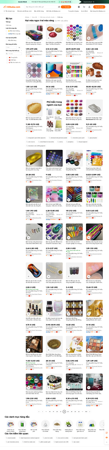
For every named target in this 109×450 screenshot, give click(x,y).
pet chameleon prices (12, 442)
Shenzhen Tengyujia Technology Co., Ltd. (94, 366)
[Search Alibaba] (41, 7)
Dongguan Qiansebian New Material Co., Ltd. (74, 216)
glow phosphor (92, 138)
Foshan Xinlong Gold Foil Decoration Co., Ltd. (54, 366)
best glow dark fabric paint (79, 438)
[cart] (84, 7)
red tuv (60, 142)
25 (75, 411)
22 (64, 411)
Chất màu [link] (60, 17)
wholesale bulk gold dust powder (58, 138)
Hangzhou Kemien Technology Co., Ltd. (74, 256)
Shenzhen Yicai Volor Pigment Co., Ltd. (34, 294)
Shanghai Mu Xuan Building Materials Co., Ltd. (94, 330)
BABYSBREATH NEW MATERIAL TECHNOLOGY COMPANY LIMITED (74, 93)
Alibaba (27, 17)
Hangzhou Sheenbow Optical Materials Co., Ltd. (34, 254)
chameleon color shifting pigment (35, 146)
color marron (30, 142)
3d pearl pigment (82, 142)
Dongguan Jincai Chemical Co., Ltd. (94, 180)
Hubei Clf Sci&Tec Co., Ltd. (73, 54)
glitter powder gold (44, 442)
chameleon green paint (77, 138)
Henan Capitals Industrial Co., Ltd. (74, 131)
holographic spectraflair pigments (36, 138)
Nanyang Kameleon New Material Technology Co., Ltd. (74, 330)
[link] (106, 432)
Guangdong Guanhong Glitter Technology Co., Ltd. (94, 129)
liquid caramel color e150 (61, 442)
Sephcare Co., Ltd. (91, 92)
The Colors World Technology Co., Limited (54, 92)
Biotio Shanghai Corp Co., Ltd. (34, 367)
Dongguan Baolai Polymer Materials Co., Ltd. (94, 216)
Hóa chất (34, 17)
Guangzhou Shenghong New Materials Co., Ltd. (34, 218)
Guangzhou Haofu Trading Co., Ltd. (74, 404)
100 (86, 411)
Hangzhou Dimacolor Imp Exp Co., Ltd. (34, 129)
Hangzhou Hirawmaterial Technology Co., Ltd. (74, 368)
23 (68, 411)
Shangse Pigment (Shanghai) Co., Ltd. (54, 54)
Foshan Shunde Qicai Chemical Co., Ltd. (94, 404)
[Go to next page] (89, 411)
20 (57, 411)
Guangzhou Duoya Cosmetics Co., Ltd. (94, 254)
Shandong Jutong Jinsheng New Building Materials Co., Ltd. (54, 404)
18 (49, 411)
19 (53, 411)
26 (78, 411)
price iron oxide (48, 438)
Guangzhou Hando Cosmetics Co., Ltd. (54, 292)
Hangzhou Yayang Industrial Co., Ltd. (54, 330)
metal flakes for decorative (46, 142)
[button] (59, 7)
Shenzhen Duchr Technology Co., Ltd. (34, 330)
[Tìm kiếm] (66, 6)
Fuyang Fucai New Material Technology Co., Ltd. (34, 54)
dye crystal (75, 442)
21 (60, 411)
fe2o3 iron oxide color (28, 442)
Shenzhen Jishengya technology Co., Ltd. (74, 292)
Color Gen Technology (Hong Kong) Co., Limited (34, 180)
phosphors (69, 142)
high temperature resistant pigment (29, 438)
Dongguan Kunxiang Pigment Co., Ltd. (54, 180)
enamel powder (11, 438)
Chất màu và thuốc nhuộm (47, 17)
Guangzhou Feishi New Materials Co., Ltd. (34, 92)
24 (71, 411)
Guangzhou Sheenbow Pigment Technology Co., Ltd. (94, 56)
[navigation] (14, 214)
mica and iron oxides (62, 438)
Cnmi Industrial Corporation (53, 218)
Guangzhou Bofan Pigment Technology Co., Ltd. (54, 254)
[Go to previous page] (39, 411)
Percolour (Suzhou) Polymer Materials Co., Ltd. (34, 404)
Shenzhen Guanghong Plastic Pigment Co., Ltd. (94, 292)
